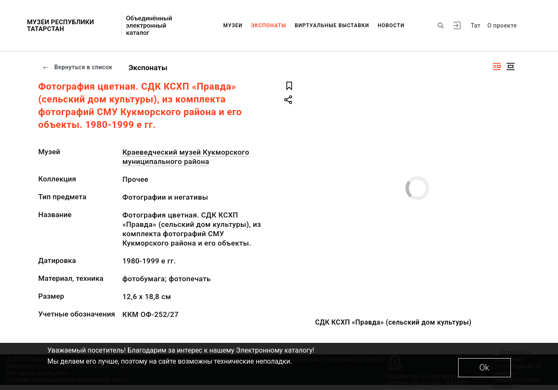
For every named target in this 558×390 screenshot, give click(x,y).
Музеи (233, 25)
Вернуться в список (77, 67)
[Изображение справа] (497, 66)
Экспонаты (268, 25)
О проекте (502, 25)
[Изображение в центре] (510, 66)
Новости (391, 25)
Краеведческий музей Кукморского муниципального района (185, 157)
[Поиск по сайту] (440, 25)
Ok (484, 367)
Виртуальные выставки (332, 25)
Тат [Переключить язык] (476, 25)
